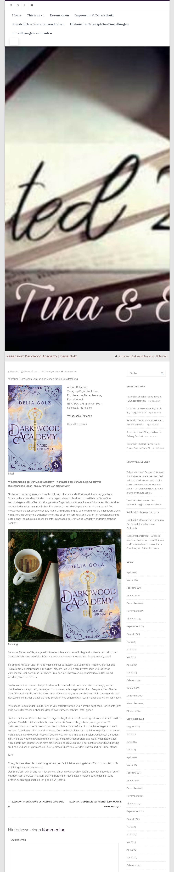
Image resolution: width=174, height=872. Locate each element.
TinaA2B (131, 500)
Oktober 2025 (134, 618)
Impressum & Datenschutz (94, 15)
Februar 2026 (134, 588)
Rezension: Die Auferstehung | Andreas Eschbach (145, 524)
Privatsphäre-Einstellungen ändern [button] (39, 24)
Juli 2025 (131, 641)
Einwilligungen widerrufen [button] (32, 33)
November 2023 (135, 796)
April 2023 (132, 850)
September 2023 (135, 811)
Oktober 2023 (134, 803)
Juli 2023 (131, 826)
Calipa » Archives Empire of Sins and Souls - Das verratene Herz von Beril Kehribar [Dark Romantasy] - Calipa (145, 476)
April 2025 (132, 665)
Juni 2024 (132, 742)
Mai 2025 (131, 657)
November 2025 (135, 611)
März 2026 (132, 580)
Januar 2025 (133, 688)
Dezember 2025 (135, 603)
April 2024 (132, 757)
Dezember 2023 (135, 788)
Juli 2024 (131, 734)
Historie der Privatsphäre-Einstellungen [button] (99, 24)
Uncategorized (51, 371)
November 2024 (135, 703)
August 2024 (133, 726)
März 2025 (132, 672)
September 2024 (135, 719)
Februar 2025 (134, 680)
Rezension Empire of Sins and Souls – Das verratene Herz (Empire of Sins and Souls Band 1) (145, 488)
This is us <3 (35, 15)
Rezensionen (59, 15)
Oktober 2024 (134, 711)
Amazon (87, 416)
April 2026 (132, 572)
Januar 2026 (133, 595)
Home (16, 15)
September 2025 (135, 626)
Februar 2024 (134, 772)
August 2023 (133, 819)
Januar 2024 (133, 780)
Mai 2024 (131, 749)
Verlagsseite (74, 416)
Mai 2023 (131, 842)
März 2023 (132, 857)
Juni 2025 (132, 649)
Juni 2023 (132, 834)
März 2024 (132, 765)
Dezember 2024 (135, 695)
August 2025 (133, 634)
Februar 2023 (134, 865)
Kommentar (18, 840)
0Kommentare (70, 371)
